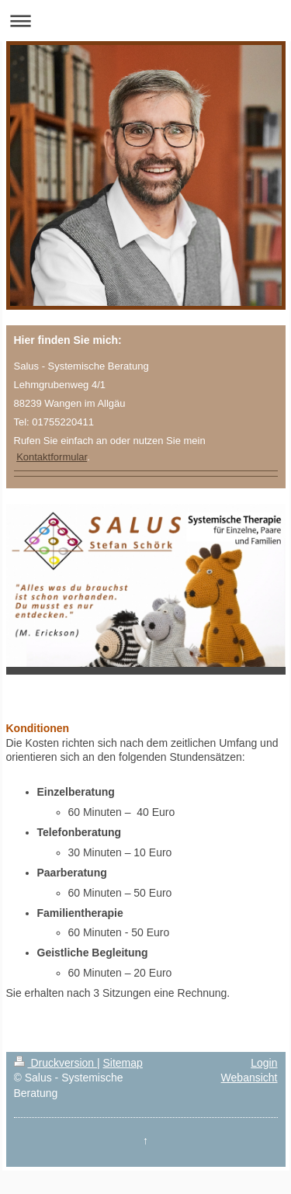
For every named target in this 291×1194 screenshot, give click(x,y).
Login (264, 1063)
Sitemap (123, 1063)
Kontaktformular (51, 457)
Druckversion (55, 1063)
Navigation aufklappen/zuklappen (145, 20)
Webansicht (249, 1077)
